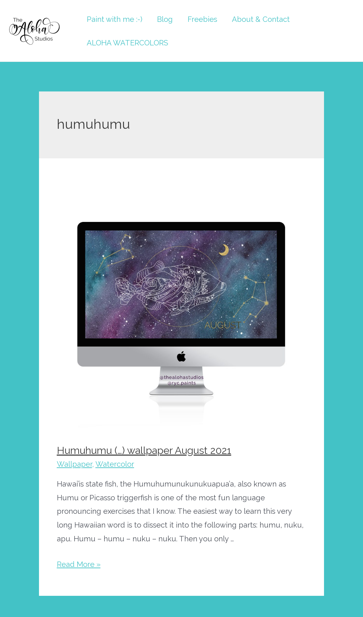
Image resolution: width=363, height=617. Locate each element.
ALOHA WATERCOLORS (127, 42)
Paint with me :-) (114, 19)
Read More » (78, 564)
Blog (165, 19)
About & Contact (261, 19)
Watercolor (114, 464)
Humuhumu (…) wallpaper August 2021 (144, 450)
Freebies (202, 19)
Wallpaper (74, 464)
